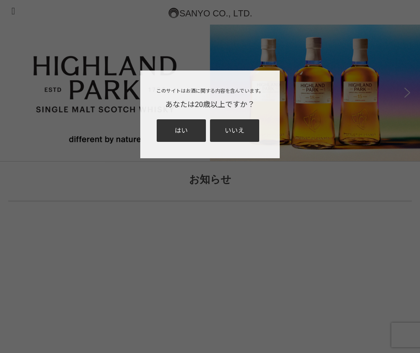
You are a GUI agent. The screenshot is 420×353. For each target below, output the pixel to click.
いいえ (234, 130)
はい (181, 130)
